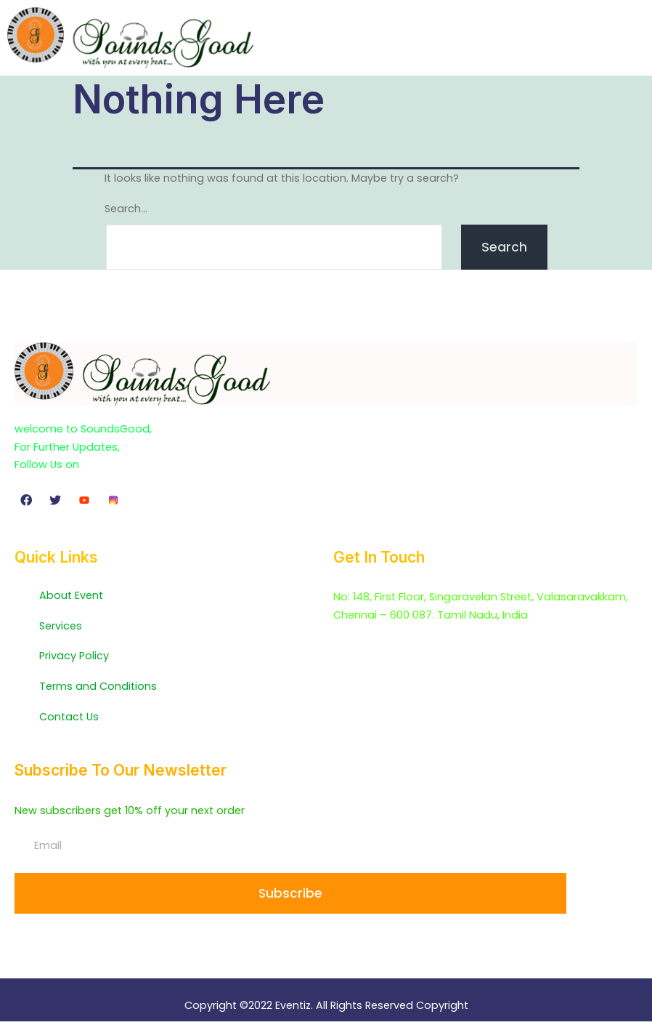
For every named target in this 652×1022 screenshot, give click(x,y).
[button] (633, 37)
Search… (126, 208)
